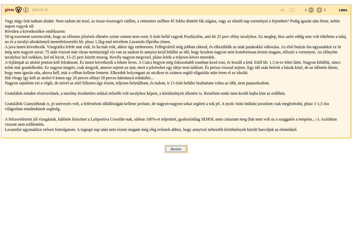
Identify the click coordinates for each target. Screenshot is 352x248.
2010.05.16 (39, 10)
